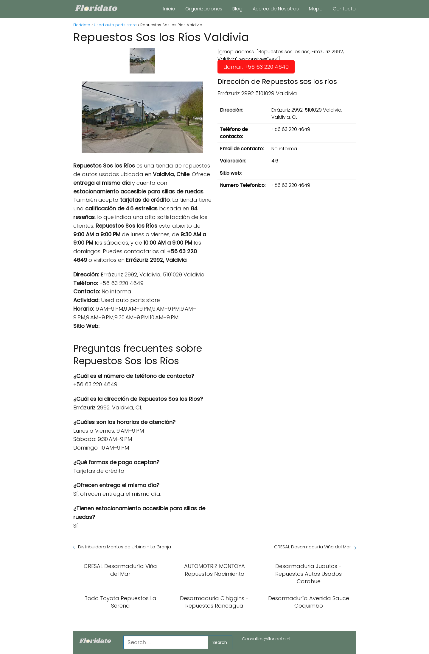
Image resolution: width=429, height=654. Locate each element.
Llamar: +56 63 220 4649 (256, 67)
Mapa (316, 8)
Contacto (344, 8)
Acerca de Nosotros (276, 8)
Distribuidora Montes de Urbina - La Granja (124, 547)
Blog (237, 8)
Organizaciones (203, 8)
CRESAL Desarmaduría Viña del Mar (312, 547)
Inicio (169, 8)
